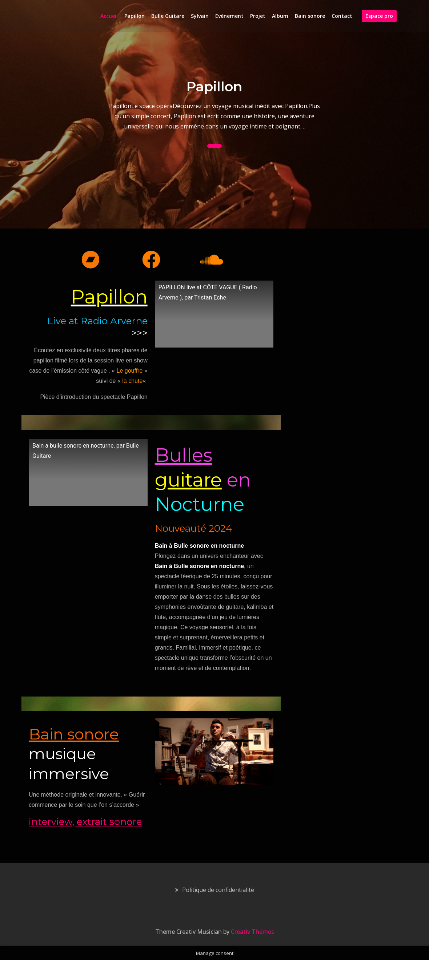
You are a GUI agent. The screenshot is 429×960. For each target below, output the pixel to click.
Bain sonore (310, 15)
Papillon (134, 15)
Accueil (109, 15)
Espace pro (379, 15)
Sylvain (200, 15)
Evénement (229, 15)
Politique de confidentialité (218, 890)
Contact (342, 15)
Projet (257, 15)
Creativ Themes (252, 932)
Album (280, 15)
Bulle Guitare (167, 15)
